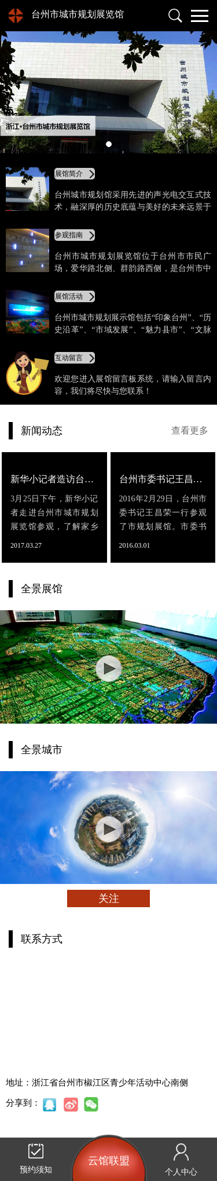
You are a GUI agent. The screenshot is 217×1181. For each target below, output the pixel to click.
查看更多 (189, 430)
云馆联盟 (109, 1161)
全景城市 (41, 749)
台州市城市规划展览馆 (77, 14)
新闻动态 (41, 431)
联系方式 (41, 939)
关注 (108, 898)
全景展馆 (41, 589)
